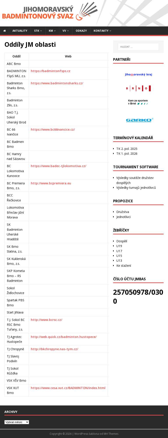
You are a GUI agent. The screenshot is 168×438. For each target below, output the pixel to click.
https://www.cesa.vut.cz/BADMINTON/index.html (68, 388)
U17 (119, 251)
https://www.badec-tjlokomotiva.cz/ (58, 166)
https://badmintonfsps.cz (50, 71)
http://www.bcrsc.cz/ (46, 320)
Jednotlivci (123, 217)
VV (64, 31)
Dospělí (121, 241)
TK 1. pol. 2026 (126, 153)
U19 (119, 246)
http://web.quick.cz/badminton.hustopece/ (63, 337)
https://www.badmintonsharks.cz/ (57, 83)
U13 (119, 260)
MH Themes (111, 434)
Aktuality (19, 31)
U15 (119, 256)
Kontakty (101, 31)
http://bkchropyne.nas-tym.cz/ (54, 349)
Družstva (122, 212)
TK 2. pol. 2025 (126, 149)
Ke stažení (123, 265)
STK (36, 31)
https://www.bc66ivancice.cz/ (53, 129)
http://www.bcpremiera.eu (51, 183)
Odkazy (81, 31)
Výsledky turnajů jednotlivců (136, 187)
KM (51, 31)
